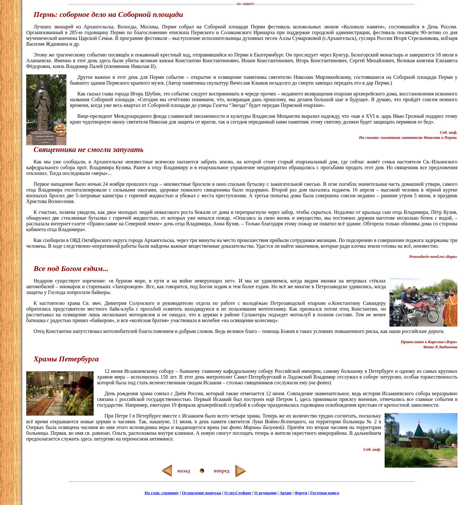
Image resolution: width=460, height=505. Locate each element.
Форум (301, 493)
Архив (286, 493)
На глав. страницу (162, 493)
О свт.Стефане (237, 493)
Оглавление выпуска (201, 493)
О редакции (265, 493)
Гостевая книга (324, 493)
